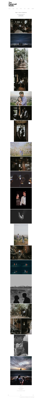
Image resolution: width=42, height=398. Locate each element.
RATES (24, 8)
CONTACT (21, 8)
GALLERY (9, 8)
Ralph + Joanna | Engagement (21, 12)
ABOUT (17, 8)
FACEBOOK (33, 8)
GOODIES (28, 8)
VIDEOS (13, 8)
